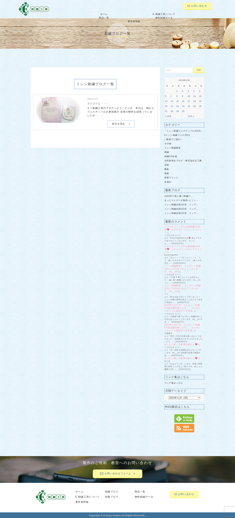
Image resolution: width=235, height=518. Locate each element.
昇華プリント (171, 177)
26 (200, 106)
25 (194, 106)
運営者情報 (196, 14)
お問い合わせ (197, 6)
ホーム (71, 14)
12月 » (191, 116)
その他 (167, 143)
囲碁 (166, 168)
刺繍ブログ (111, 491)
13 (166, 101)
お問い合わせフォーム (117, 473)
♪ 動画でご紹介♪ (173, 139)
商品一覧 (134, 14)
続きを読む (121, 123)
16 (183, 101)
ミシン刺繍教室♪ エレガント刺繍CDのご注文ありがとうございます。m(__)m (182, 268)
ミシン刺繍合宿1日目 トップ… (181, 213)
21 (172, 106)
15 (177, 101)
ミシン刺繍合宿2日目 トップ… (181, 208)
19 (200, 101)
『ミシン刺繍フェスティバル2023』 (183, 130)
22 (177, 106)
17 (189, 101)
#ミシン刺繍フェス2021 (177, 134)
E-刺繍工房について (103, 14)
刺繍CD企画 (170, 156)
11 (194, 96)
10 (189, 96)
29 (177, 111)
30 (183, 111)
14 (172, 101)
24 (189, 106)
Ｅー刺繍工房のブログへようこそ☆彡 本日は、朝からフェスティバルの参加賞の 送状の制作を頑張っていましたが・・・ (120, 111)
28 (172, 111)
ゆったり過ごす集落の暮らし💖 (181, 344)
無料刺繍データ (165, 14)
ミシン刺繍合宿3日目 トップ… (181, 204)
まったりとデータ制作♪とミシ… (181, 200)
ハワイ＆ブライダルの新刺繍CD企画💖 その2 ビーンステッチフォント (183, 229)
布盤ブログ (111, 496)
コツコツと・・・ (98, 103)
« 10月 (168, 116)
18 (194, 101)
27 (166, 111)
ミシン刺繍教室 (172, 147)
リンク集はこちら (173, 382)
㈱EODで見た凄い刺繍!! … (178, 196)
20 (166, 106)
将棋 (166, 173)
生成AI (168, 181)
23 (183, 106)
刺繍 (166, 151)
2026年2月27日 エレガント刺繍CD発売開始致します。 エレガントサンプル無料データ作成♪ (182, 308)
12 (200, 96)
